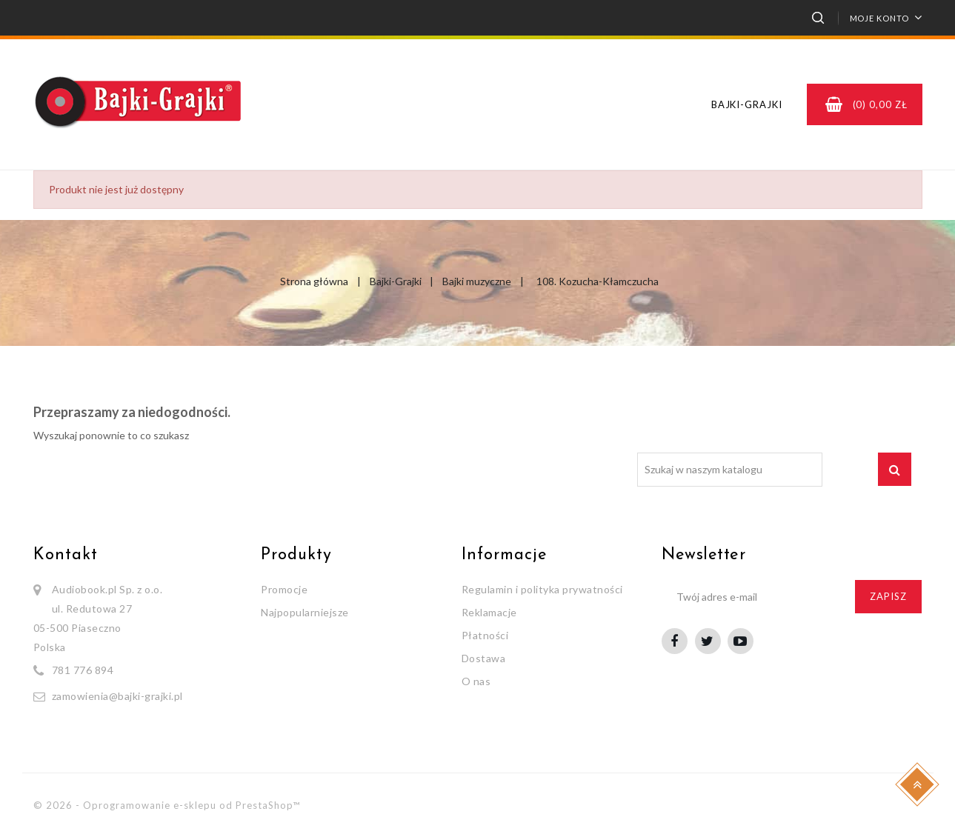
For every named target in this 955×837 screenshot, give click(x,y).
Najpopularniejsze (305, 612)
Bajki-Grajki (746, 104)
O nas (476, 681)
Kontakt (65, 555)
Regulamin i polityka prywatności (542, 589)
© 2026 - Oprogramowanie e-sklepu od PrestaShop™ (166, 805)
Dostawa (484, 658)
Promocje (284, 589)
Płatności (485, 635)
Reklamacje (489, 612)
